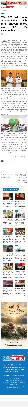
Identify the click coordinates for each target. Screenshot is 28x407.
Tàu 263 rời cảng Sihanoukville (7, 165)
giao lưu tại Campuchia (8, 163)
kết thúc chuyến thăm (17, 163)
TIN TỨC (3, 13)
